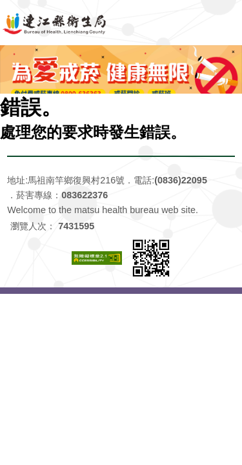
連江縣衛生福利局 (121, 22)
